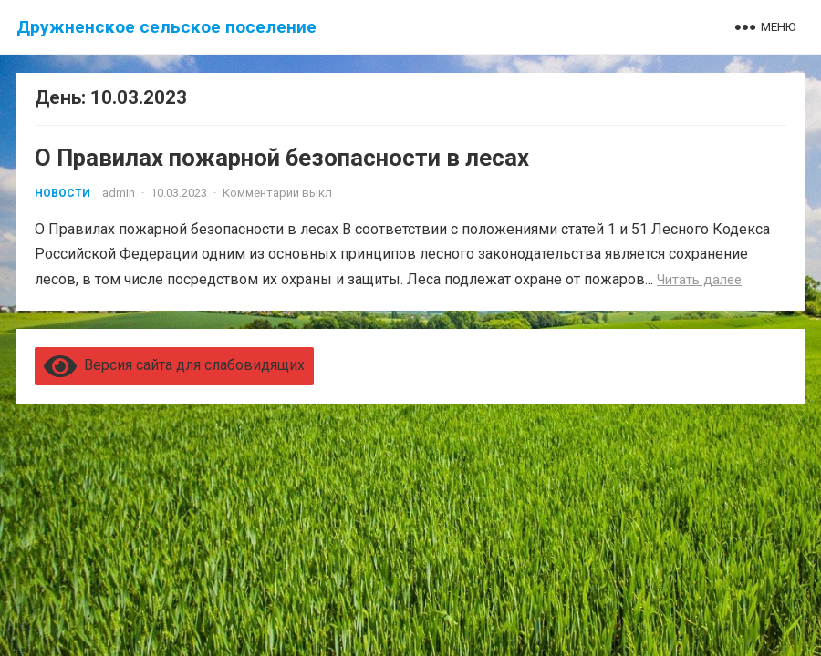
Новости (62, 193)
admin (118, 193)
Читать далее (699, 280)
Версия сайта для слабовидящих (174, 365)
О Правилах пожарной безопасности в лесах (282, 157)
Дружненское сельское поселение (166, 26)
